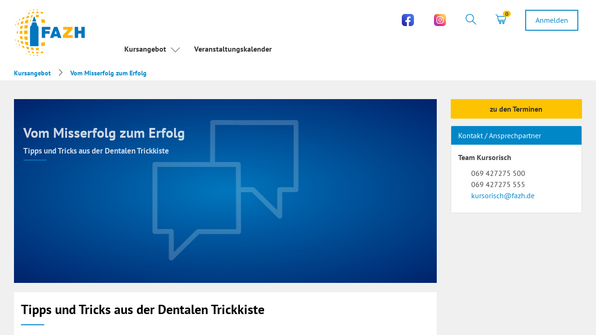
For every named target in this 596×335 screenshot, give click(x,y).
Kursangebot (152, 49)
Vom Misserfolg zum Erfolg (108, 73)
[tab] (471, 20)
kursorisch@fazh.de (503, 195)
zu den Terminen (516, 109)
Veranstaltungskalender (233, 49)
